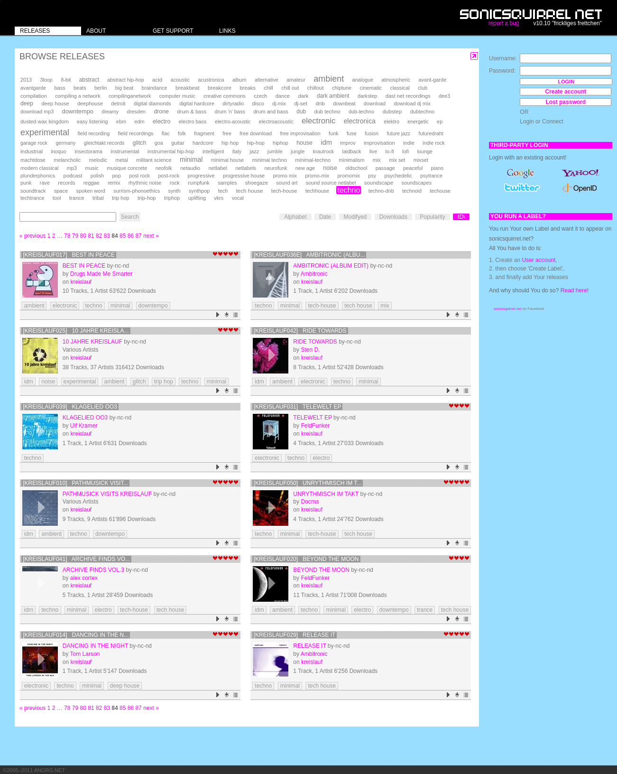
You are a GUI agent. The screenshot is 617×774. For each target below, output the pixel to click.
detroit (118, 103)
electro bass (193, 121)
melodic (98, 160)
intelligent (213, 151)
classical (399, 88)
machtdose (33, 160)
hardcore (203, 143)
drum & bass (191, 111)
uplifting (197, 198)
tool (57, 198)
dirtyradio (233, 103)
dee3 (444, 96)
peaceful (413, 168)
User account (538, 260)
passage (385, 168)
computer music (177, 96)
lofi (405, 151)
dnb (319, 103)
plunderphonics (37, 175)
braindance (154, 88)
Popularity (432, 217)
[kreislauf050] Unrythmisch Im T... (308, 483)
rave (45, 183)
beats (80, 88)
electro (161, 121)
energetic (417, 121)
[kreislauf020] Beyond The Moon (306, 559)
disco (258, 103)
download (375, 103)
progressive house (244, 175)
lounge (425, 151)
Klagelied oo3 (85, 417)
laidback (351, 151)
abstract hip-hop (125, 80)
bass (59, 88)
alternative (266, 80)
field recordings (136, 133)
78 (67, 236)
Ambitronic (314, 273)
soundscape (378, 183)
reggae (91, 183)
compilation (33, 96)
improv (347, 143)
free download (255, 133)
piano (437, 168)
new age (305, 168)
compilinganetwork (130, 96)
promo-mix (317, 175)
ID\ (461, 217)
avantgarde (33, 88)
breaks (247, 88)
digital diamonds (152, 103)
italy (236, 151)
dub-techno (361, 111)
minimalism (351, 160)
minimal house (227, 160)
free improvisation (300, 133)
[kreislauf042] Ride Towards (300, 330)
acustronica (211, 80)
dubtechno (422, 111)
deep (26, 103)
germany (65, 143)
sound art (286, 183)
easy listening (92, 121)
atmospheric (395, 80)
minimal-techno (313, 160)
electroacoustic (276, 121)
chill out (290, 88)
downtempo (77, 111)
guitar (177, 143)
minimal (191, 159)
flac (166, 133)
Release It (309, 646)
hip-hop (256, 143)
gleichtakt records (104, 143)
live (373, 151)
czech (260, 96)
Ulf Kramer (83, 425)
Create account (565, 91)
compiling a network (77, 96)
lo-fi (390, 151)
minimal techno (269, 160)
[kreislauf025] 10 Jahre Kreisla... (76, 330)
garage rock (33, 143)
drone (161, 111)
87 (138, 236)
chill (268, 88)
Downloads (393, 217)
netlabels (245, 168)
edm (139, 121)
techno (348, 190)
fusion (371, 133)
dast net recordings (408, 96)
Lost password (565, 102)
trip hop (120, 198)
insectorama (88, 151)
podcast (73, 175)
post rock (139, 175)
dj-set (300, 103)
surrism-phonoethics (136, 191)
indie (408, 143)
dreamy (110, 111)
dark (303, 96)
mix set (397, 160)
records (66, 183)
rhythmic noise (145, 183)
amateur (295, 80)
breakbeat (187, 88)
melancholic (67, 160)
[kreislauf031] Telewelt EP (297, 406)
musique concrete (127, 168)
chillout (315, 88)
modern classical (39, 168)
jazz (254, 151)
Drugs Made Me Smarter (101, 273)
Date (325, 217)
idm (326, 142)
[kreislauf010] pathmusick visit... (75, 483)
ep (439, 121)
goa (159, 143)
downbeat (344, 103)
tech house (249, 190)
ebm (121, 121)
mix (377, 160)
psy (372, 175)
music (91, 168)
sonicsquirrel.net (507, 309)
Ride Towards (315, 341)
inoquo (58, 151)
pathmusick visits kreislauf (107, 494)
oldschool (356, 168)
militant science (154, 160)
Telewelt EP (312, 417)
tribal (98, 198)
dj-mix (279, 103)
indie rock (433, 143)
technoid (412, 191)
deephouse (90, 103)
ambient (328, 79)
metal (121, 160)
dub (301, 111)
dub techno (327, 111)
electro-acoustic (233, 121)
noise (330, 168)
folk (182, 133)
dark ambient (333, 96)
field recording (93, 133)
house (304, 143)
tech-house (284, 191)
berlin (100, 88)
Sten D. (310, 349)
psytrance (431, 175)
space (61, 191)
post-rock (168, 175)
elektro (391, 121)
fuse (352, 133)
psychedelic (398, 175)
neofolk (164, 168)
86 (131, 236)
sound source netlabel (331, 183)
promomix (349, 175)
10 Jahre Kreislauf (92, 341)
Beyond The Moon (321, 570)
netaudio (190, 168)
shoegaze (256, 183)
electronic (318, 120)
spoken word (90, 191)
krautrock (323, 151)
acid (157, 80)
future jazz (398, 133)
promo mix (284, 175)
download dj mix (412, 103)
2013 (26, 80)
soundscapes (417, 183)
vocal (238, 198)
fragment (204, 133)
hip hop (230, 143)
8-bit (66, 80)
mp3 (72, 168)
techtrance (32, 198)
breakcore (219, 88)
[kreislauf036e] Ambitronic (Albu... (309, 255)
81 (91, 236)
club (422, 88)
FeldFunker (315, 425)
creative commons (224, 96)
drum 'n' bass (230, 111)
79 (75, 236)
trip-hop (147, 198)
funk (334, 133)
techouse (440, 191)
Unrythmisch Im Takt (326, 494)
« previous (32, 236)
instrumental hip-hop (170, 151)
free (226, 133)
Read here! (575, 290)
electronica (360, 121)
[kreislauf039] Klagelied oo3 (70, 406)
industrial (31, 151)
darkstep (367, 96)
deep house (55, 103)
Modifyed (355, 217)
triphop (172, 198)
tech (223, 191)
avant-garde (432, 80)
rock (175, 183)
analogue (362, 80)
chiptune (341, 88)
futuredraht (431, 133)
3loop (46, 80)
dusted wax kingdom (44, 121)
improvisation (379, 143)
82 (99, 236)
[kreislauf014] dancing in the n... (76, 635)
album (239, 80)
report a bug (503, 23)
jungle (297, 151)
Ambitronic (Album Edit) (330, 265)
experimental (44, 132)
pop (116, 175)
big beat (124, 88)
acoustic (180, 80)
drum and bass (270, 111)
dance (283, 96)
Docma (310, 501)
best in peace (84, 265)
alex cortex (84, 578)
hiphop (280, 143)
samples (227, 183)
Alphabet (295, 217)
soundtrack (33, 191)
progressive (201, 175)
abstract (89, 79)
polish (97, 175)
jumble (275, 151)
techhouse (317, 191)
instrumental (125, 151)
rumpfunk (198, 183)
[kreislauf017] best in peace (69, 255)
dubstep (392, 111)
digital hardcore (196, 103)
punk (25, 183)
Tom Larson (85, 654)
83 (107, 236)
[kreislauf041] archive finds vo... (76, 559)
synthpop (199, 191)
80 (83, 236)
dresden (136, 111)
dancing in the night (95, 646)
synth (174, 191)
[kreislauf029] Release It (295, 635)
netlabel (218, 168)
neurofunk (275, 168)
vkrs (218, 198)
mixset (421, 160)
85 (123, 236)
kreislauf (81, 282)
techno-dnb (381, 191)
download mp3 (37, 111)
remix (114, 183)
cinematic (371, 88)
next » (151, 236)
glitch (140, 143)
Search (130, 217)
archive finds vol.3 (93, 570)
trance (76, 198)
